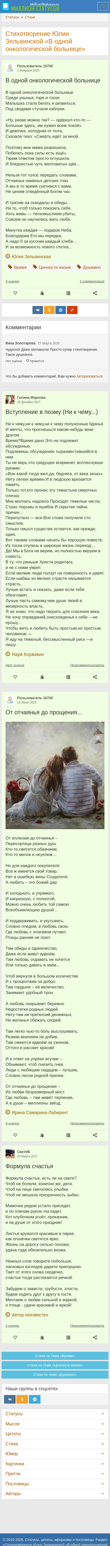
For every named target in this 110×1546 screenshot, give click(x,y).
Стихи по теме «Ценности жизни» (55, 1365)
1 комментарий (92, 281)
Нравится (35, 361)
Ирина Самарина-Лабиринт (40, 1112)
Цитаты (13, 1433)
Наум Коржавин (28, 654)
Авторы (13, 1493)
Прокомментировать (87, 665)
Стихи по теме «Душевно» (55, 1375)
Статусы (14, 1413)
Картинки (15, 1463)
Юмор (12, 1453)
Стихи (12, 1443)
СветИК (23, 1152)
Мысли (13, 1423)
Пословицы (17, 1483)
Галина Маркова (31, 397)
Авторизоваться (89, 376)
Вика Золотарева (20, 343)
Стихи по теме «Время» (55, 1356)
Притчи (13, 1473)
